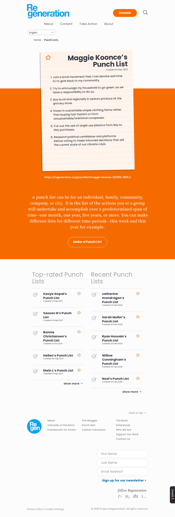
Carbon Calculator (94, 429)
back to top (136, 413)
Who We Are (123, 429)
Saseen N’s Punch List (57, 315)
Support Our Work (127, 434)
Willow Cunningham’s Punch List (114, 359)
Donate (125, 13)
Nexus (48, 24)
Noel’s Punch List (115, 378)
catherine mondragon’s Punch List (113, 298)
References (123, 425)
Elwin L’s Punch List (58, 370)
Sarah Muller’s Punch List (113, 319)
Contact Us (123, 439)
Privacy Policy (35, 509)
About (108, 24)
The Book (122, 420)
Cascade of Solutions (61, 425)
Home (37, 40)
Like (48, 57)
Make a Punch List (87, 242)
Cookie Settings (54, 509)
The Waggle (89, 420)
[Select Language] (41, 32)
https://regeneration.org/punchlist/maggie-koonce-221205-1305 (86, 177)
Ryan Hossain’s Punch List (114, 338)
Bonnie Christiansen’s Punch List (55, 336)
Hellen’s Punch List (58, 355)
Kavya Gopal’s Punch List (55, 296)
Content (66, 24)
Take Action (88, 24)
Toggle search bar (145, 13)
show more (71, 383)
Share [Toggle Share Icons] (172, 493)
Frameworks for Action (62, 429)
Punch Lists (51, 40)
